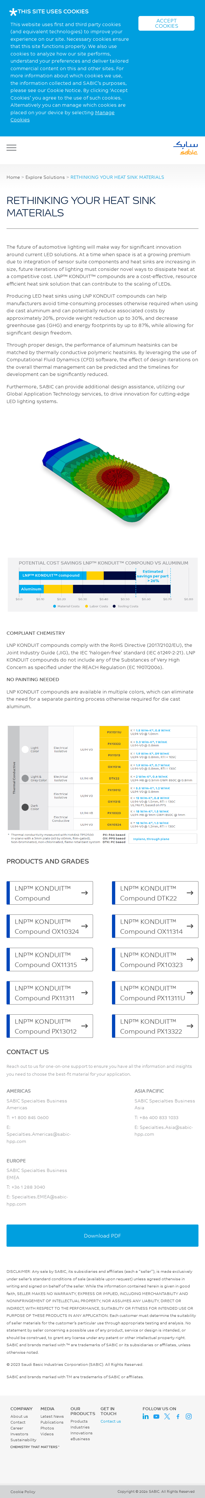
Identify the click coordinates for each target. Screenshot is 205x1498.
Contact (17, 1422)
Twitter (167, 1416)
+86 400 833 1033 (159, 1117)
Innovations (82, 1432)
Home (13, 177)
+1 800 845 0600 (30, 1117)
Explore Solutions (45, 177)
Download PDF (102, 1235)
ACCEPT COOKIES (166, 23)
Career (16, 1428)
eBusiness (80, 1438)
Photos (47, 1428)
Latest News (52, 1416)
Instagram (189, 1416)
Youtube (156, 1416)
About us (19, 1416)
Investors (19, 1433)
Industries (80, 1427)
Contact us (111, 1421)
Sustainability (23, 1439)
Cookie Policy (22, 1491)
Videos (47, 1433)
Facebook (178, 1416)
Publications (52, 1422)
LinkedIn (146, 1416)
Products (79, 1421)
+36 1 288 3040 (28, 1187)
